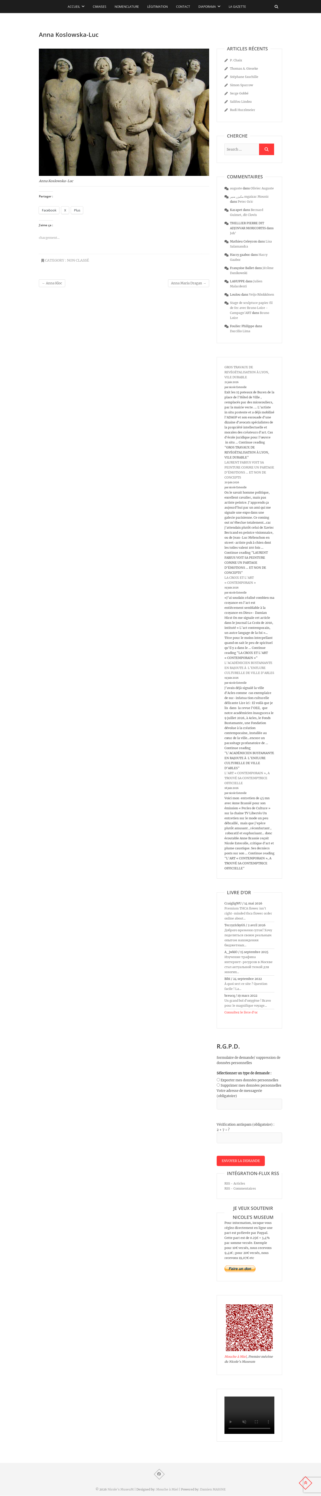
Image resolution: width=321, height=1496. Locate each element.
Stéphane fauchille (244, 77)
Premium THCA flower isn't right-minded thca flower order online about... (248, 913)
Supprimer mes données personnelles (251, 1085)
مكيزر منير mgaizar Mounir (249, 196)
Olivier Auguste (262, 188)
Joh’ (233, 233)
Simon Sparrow (241, 85)
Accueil (74, 7)
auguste (236, 188)
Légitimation (157, 7)
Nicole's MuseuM (121, 1489)
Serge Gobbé (239, 93)
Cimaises (99, 7)
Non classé (78, 260)
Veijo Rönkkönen (261, 294)
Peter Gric (245, 201)
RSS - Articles (234, 1184)
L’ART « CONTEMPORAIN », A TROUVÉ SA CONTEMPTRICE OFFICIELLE (247, 778)
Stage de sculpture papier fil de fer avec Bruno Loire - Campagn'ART (251, 308)
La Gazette (237, 7)
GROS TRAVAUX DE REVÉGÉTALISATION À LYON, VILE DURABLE (246, 372)
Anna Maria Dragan (188, 283)
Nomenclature (127, 7)
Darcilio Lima (240, 331)
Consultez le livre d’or (241, 1012)
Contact (183, 7)
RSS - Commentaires (240, 1189)
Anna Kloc (52, 283)
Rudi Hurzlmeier (242, 110)
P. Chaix (236, 60)
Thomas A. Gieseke (244, 68)
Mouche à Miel (235, 1357)
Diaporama (207, 7)
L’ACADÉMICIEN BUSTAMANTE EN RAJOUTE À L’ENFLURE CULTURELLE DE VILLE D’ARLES (249, 668)
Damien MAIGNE (213, 1489)
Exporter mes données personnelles (249, 1080)
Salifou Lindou (241, 101)
